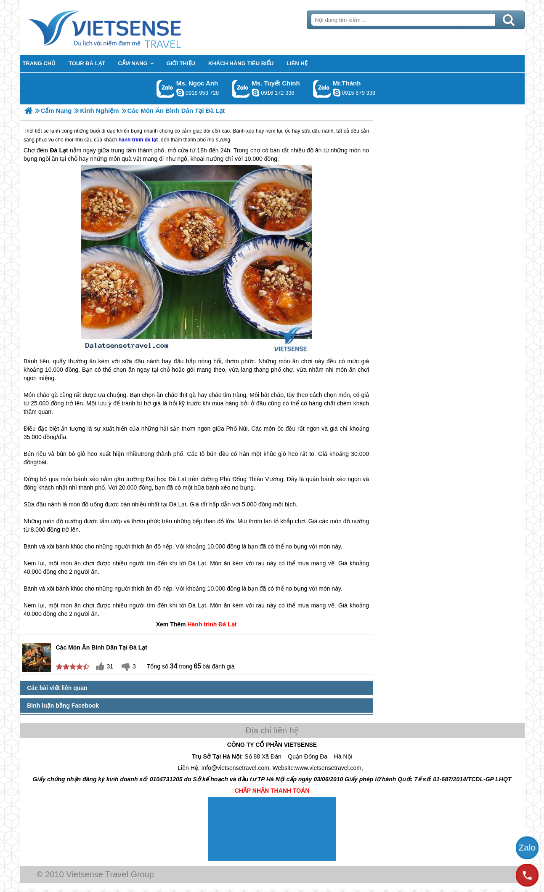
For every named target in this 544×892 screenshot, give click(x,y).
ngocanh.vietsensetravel (180, 92)
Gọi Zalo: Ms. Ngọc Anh (165, 88)
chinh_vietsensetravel (255, 92)
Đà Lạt (177, 479)
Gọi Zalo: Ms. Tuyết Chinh (240, 88)
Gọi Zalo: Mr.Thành (322, 88)
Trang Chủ (126, 27)
